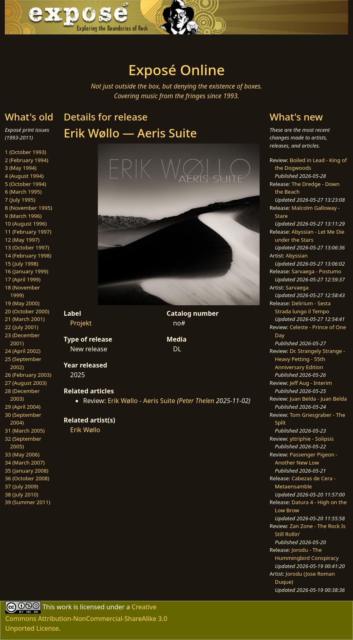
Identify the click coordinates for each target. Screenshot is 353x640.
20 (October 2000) (27, 311)
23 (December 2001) (22, 339)
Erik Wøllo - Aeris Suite (141, 400)
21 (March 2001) (24, 319)
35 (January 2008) (26, 470)
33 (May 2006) (22, 454)
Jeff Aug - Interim (311, 383)
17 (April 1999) (22, 279)
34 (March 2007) (24, 462)
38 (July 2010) (21, 494)
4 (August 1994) (24, 176)
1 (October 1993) (25, 152)
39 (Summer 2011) (27, 502)
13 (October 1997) (27, 247)
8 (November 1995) (28, 207)
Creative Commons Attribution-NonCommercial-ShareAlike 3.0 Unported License (86, 617)
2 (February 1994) (26, 160)
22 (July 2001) (21, 327)
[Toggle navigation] (52, 46)
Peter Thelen (196, 400)
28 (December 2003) (22, 395)
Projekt (80, 323)
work (64, 606)
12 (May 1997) (22, 239)
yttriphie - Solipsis (312, 438)
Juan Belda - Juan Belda (318, 398)
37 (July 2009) (21, 486)
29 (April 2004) (22, 406)
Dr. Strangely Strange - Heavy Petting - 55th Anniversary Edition (310, 358)
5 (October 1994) (25, 184)
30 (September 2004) (23, 419)
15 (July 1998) (21, 263)
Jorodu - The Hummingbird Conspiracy (306, 554)
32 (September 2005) (23, 442)
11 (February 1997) (28, 231)
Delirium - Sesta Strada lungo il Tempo (303, 307)
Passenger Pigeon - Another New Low (306, 458)
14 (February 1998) (28, 255)
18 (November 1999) (22, 291)
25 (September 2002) (23, 363)
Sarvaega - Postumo (316, 271)
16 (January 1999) (26, 271)
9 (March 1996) (23, 216)
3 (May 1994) (20, 167)
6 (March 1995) (23, 191)
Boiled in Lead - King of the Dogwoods (311, 164)
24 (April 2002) (22, 351)
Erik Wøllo (85, 429)
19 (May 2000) (22, 303)
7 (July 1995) (20, 199)
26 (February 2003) (28, 374)
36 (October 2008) (27, 478)
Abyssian (297, 255)
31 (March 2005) (24, 430)
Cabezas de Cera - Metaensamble (305, 482)
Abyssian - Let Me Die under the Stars (310, 235)
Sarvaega (297, 287)
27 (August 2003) (26, 383)
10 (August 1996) (26, 223)
